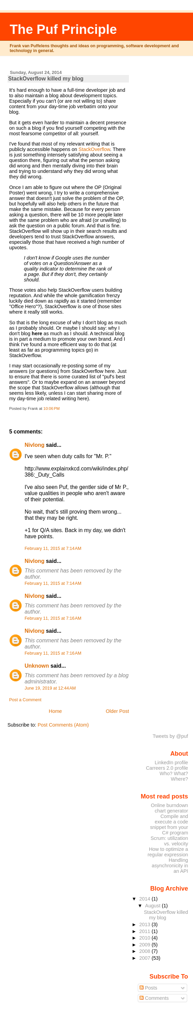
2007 (145, 958)
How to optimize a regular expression (167, 851)
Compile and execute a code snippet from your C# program (169, 824)
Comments (154, 998)
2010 (145, 938)
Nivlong (35, 445)
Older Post (117, 711)
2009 (145, 944)
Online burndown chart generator (169, 808)
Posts (148, 988)
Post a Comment (25, 699)
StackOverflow (94, 149)
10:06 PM (52, 408)
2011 (145, 931)
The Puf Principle (63, 29)
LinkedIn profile (171, 762)
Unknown (37, 666)
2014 (145, 899)
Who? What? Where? (174, 776)
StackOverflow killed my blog (46, 78)
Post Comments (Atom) (63, 725)
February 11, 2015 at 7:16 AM (53, 618)
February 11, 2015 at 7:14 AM (53, 548)
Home (55, 711)
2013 (145, 924)
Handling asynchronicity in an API (170, 865)
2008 (145, 951)
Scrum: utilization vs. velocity (169, 840)
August (153, 905)
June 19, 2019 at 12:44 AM (50, 688)
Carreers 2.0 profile (167, 768)
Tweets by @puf (170, 736)
